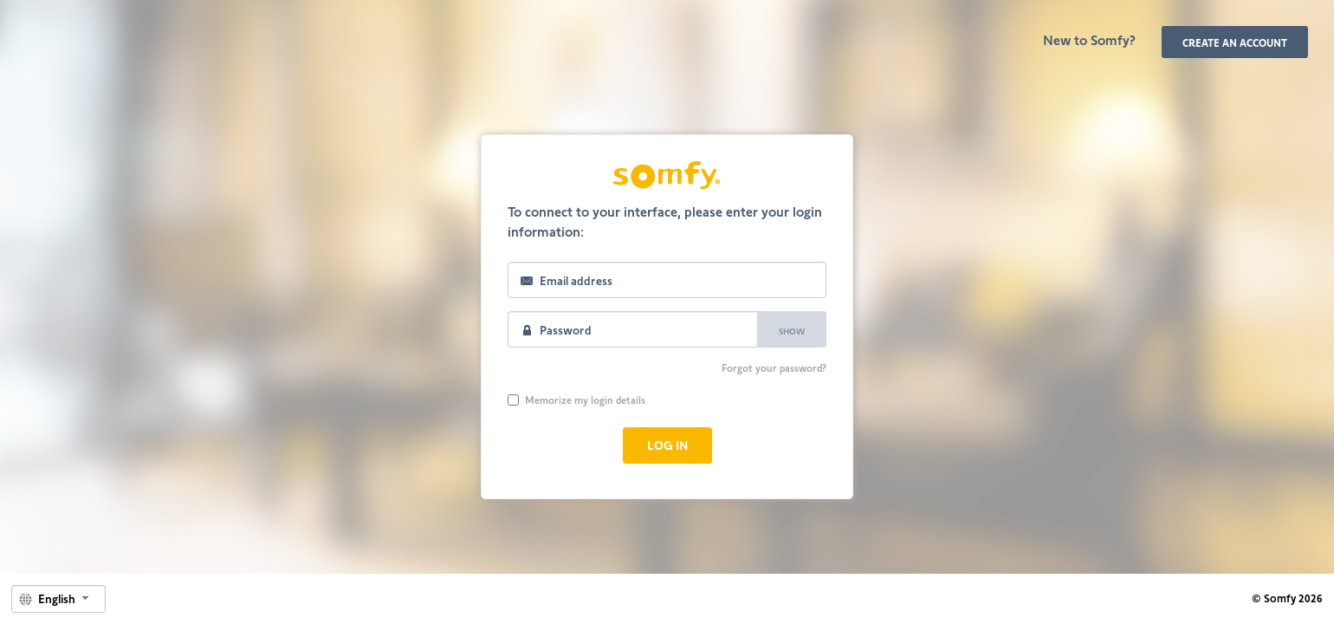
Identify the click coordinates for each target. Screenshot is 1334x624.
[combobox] (58, 599)
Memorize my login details (576, 399)
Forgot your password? (774, 367)
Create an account (1234, 42)
